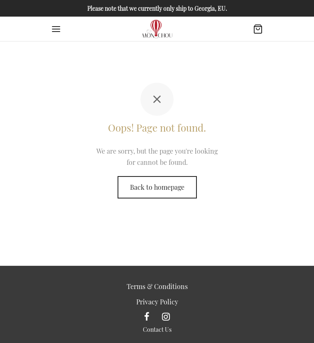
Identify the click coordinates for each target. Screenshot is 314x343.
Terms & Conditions (157, 286)
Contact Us (157, 329)
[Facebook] (147, 316)
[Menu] (56, 29)
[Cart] (258, 29)
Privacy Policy (157, 301)
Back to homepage (157, 187)
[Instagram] (166, 316)
